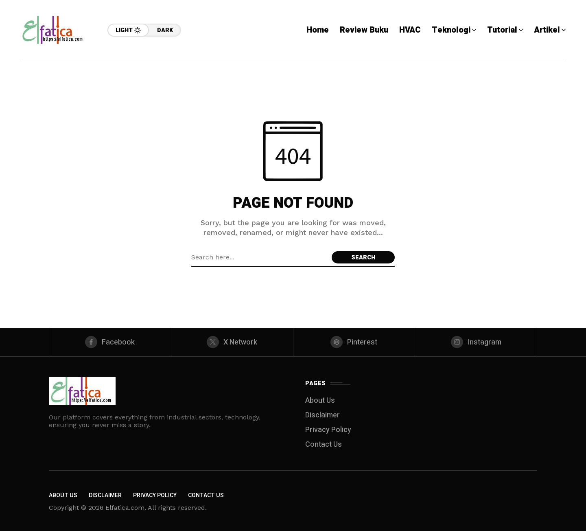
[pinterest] (354, 342)
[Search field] (259, 257)
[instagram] (476, 342)
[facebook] (110, 342)
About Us (320, 400)
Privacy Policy (328, 429)
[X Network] (232, 342)
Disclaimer (322, 415)
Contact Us (323, 444)
